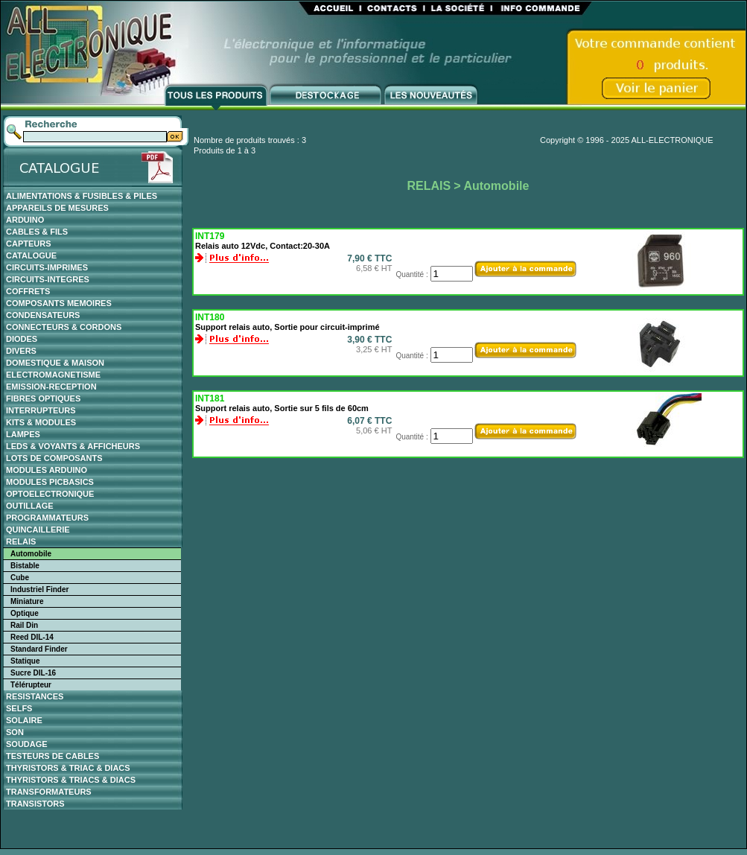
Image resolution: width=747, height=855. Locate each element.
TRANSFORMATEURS (49, 791)
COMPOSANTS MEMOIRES (59, 303)
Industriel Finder (39, 589)
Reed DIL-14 (32, 637)
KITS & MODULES (41, 422)
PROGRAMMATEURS (47, 517)
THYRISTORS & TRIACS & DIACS (71, 779)
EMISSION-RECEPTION (51, 386)
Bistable (24, 566)
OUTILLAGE (30, 505)
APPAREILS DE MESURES (57, 207)
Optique (24, 613)
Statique (24, 661)
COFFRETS (28, 291)
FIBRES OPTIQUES (43, 398)
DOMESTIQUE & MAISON (55, 362)
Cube (19, 577)
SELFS (19, 708)
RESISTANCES (34, 696)
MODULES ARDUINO (46, 469)
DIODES (21, 338)
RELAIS (21, 541)
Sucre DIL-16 (33, 673)
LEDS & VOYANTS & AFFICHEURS (73, 446)
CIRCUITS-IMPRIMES (47, 267)
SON (15, 732)
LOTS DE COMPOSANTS (54, 458)
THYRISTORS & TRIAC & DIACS (68, 767)
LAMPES (23, 434)
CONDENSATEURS (43, 315)
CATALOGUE (31, 255)
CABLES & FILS (37, 231)
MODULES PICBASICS (50, 481)
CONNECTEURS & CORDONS (63, 326)
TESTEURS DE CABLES (52, 755)
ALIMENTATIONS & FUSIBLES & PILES (81, 195)
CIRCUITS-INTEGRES (47, 279)
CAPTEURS (28, 243)
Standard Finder (39, 649)
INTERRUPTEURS (41, 410)
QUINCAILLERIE (38, 529)
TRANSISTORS (35, 803)
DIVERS (21, 350)
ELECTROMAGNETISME (53, 374)
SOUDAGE (27, 744)
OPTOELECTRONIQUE (50, 493)
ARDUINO (25, 219)
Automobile (30, 554)
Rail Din (24, 625)
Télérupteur (30, 685)
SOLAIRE (24, 720)
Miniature (26, 601)
